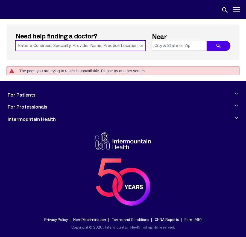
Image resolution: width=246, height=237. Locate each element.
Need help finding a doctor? (56, 37)
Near (159, 37)
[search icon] (218, 46)
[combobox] (80, 46)
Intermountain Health (123, 119)
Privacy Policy (56, 220)
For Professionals (123, 107)
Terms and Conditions (130, 220)
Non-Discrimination (89, 220)
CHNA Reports (167, 220)
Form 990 (193, 220)
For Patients (123, 95)
